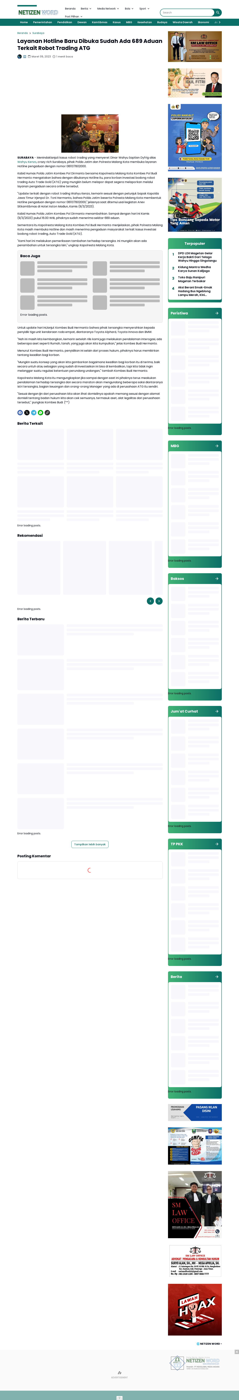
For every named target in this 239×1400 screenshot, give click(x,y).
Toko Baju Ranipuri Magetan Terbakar (192, 279)
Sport (144, 8)
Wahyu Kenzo (26, 162)
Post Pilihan (74, 16)
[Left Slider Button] (150, 601)
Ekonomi (203, 22)
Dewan (82, 22)
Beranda (70, 8)
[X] (27, 412)
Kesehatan (145, 22)
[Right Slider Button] (218, 22)
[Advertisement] (90, 89)
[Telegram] (33, 412)
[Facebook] (20, 412)
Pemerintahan (42, 22)
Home (24, 22)
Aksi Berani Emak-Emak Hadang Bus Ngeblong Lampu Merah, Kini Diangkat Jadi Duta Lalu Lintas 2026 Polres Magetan (198, 291)
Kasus (117, 22)
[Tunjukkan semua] (217, 313)
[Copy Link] (47, 412)
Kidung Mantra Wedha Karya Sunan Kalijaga (194, 269)
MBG (129, 22)
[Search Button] (217, 12)
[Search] (187, 12)
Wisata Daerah (183, 22)
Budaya (162, 22)
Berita (86, 8)
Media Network (108, 8)
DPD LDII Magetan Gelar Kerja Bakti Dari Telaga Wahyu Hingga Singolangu (197, 257)
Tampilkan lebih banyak (90, 844)
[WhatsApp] (40, 412)
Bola (129, 8)
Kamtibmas (99, 22)
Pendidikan (64, 22)
